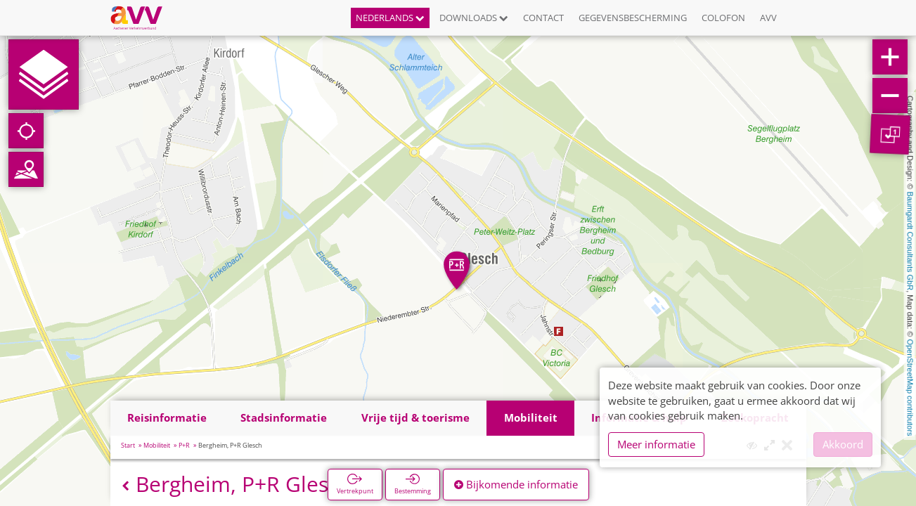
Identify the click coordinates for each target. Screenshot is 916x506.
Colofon (723, 17)
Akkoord (843, 444)
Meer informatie (656, 444)
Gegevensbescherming (633, 17)
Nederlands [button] (390, 17)
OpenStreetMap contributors (910, 387)
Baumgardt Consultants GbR (910, 241)
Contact (543, 17)
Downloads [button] (473, 17)
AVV (768, 17)
